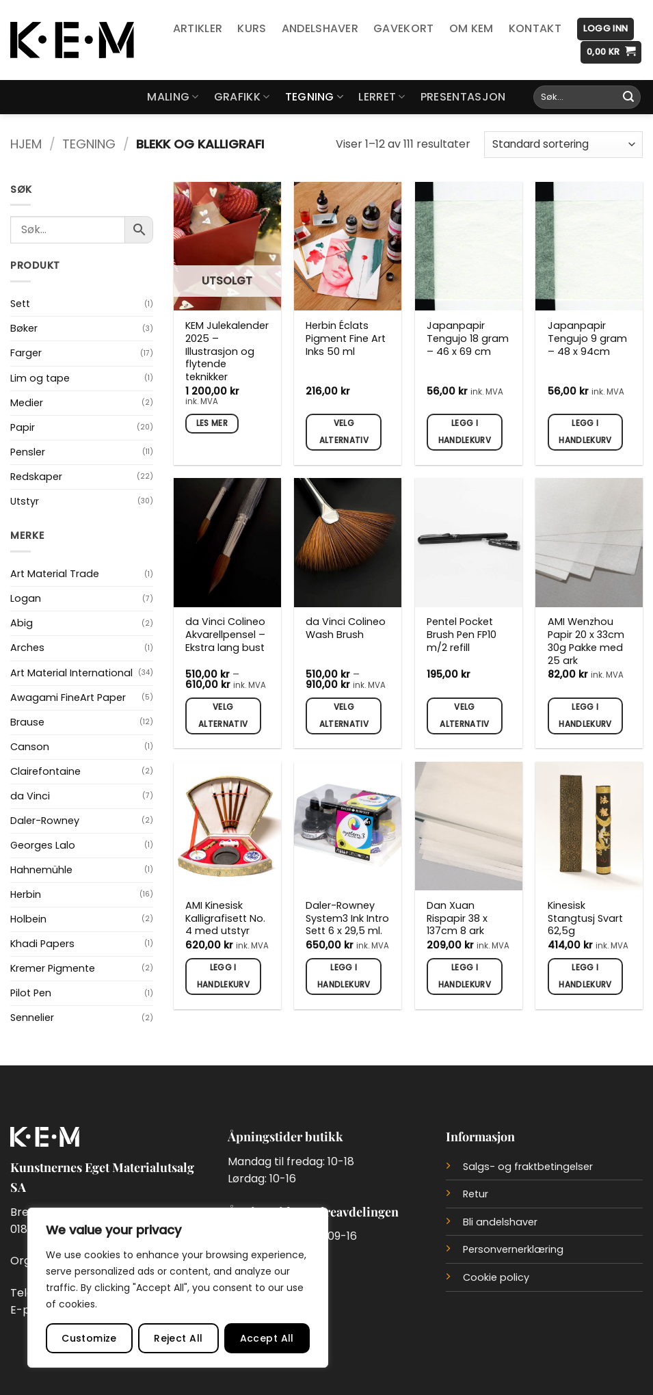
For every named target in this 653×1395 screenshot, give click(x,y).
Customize (89, 1338)
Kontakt (535, 28)
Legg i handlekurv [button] (464, 432)
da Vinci (30, 796)
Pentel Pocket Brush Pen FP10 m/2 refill (461, 634)
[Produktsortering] (563, 144)
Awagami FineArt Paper (68, 697)
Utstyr (24, 501)
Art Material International (71, 673)
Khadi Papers (42, 944)
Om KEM (471, 28)
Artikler (198, 28)
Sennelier (32, 1017)
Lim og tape (40, 378)
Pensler (27, 452)
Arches (27, 647)
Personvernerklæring (513, 1249)
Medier (26, 403)
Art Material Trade (54, 574)
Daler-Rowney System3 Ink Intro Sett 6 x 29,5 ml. (347, 918)
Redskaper (36, 476)
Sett (20, 303)
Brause (27, 722)
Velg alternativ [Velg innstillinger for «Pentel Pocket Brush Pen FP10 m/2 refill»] (464, 716)
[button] (605, 29)
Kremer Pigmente (52, 968)
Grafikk (242, 97)
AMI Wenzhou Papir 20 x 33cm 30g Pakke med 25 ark (586, 641)
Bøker (24, 328)
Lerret (381, 97)
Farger (26, 353)
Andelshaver (320, 28)
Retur (475, 1194)
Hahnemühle (41, 870)
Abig (21, 623)
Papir (22, 427)
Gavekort (403, 28)
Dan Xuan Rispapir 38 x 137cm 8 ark (457, 918)
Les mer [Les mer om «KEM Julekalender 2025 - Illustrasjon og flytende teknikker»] (212, 423)
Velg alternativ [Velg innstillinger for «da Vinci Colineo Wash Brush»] (344, 716)
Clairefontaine (45, 771)
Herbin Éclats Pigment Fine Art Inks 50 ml (346, 338)
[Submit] (628, 97)
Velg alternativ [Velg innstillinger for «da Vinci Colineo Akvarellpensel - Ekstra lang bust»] (223, 716)
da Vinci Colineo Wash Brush (346, 628)
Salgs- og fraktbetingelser (528, 1166)
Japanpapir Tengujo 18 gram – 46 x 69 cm (468, 338)
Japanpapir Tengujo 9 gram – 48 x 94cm (587, 338)
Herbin (25, 894)
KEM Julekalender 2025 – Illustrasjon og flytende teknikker (227, 351)
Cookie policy (496, 1277)
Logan (25, 598)
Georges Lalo (42, 845)
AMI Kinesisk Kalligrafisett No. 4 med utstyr (225, 918)
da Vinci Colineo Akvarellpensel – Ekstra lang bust (225, 634)
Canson (29, 747)
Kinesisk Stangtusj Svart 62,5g (585, 918)
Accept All (267, 1338)
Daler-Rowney (44, 820)
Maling (172, 97)
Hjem (26, 143)
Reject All (178, 1338)
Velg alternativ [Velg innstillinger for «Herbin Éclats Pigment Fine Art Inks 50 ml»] (344, 432)
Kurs (251, 28)
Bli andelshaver (500, 1222)
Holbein (28, 919)
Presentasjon (463, 97)
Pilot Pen (30, 993)
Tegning (314, 97)
